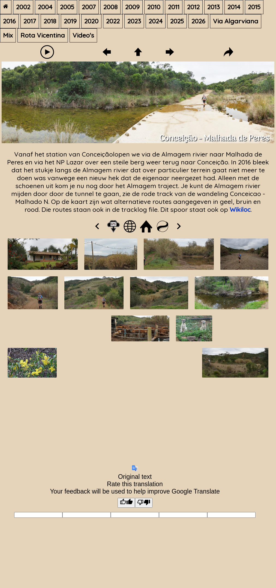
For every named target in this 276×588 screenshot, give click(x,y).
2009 (132, 7)
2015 (254, 7)
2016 (9, 21)
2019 (70, 21)
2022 (113, 21)
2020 (91, 21)
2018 (50, 21)
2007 (89, 7)
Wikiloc (240, 209)
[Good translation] (126, 503)
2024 (156, 21)
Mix (8, 35)
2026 (198, 21)
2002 (23, 7)
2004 (45, 7)
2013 (213, 7)
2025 (177, 21)
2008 (110, 7)
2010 (153, 7)
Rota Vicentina (42, 35)
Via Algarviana (235, 21)
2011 (173, 7)
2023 (134, 21)
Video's (83, 35)
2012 (193, 7)
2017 (29, 21)
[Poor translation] (143, 503)
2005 (67, 7)
